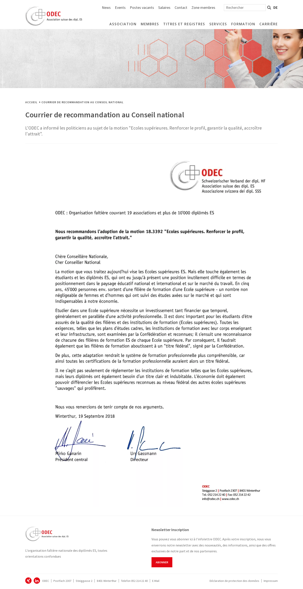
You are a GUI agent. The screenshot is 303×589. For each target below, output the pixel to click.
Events (166, 7)
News (152, 7)
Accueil (31, 102)
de (275, 7)
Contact (227, 7)
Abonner (162, 562)
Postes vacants (188, 7)
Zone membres (249, 7)
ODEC (28, 580)
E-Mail (155, 581)
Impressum (271, 581)
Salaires (210, 7)
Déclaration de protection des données (234, 581)
